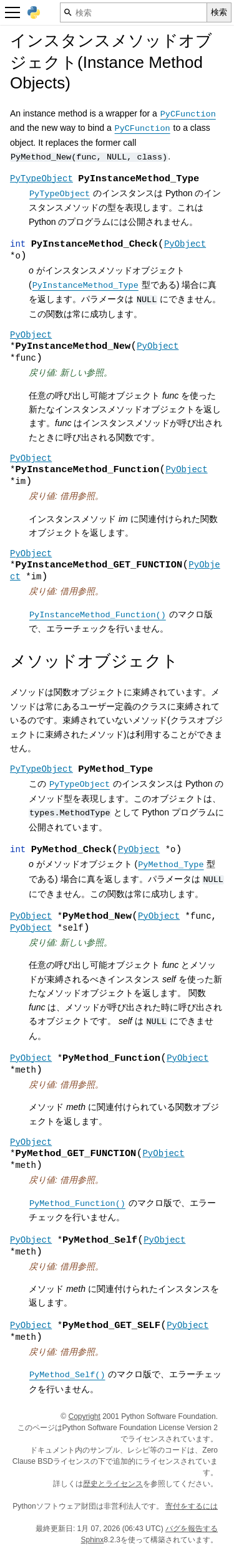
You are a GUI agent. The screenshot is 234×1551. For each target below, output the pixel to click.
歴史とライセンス (113, 1483)
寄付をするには (191, 1506)
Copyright (84, 1416)
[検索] (134, 12)
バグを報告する (191, 1528)
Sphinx (92, 1539)
